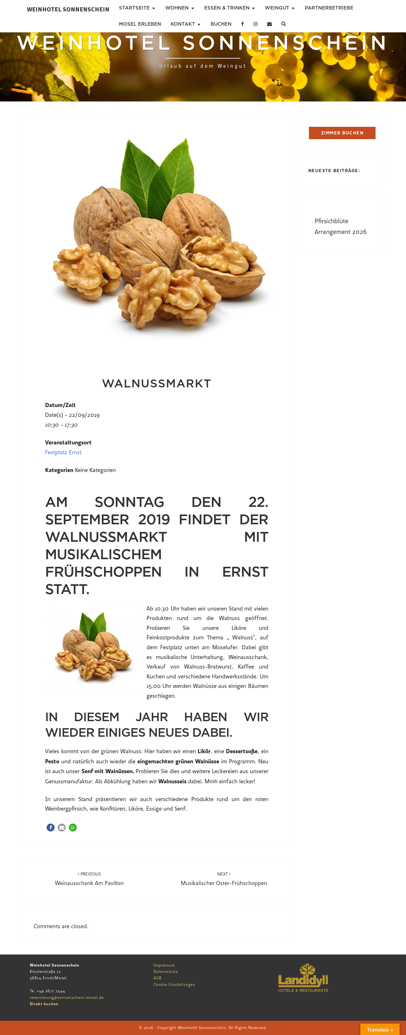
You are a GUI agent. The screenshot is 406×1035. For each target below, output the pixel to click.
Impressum (164, 965)
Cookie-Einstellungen (174, 984)
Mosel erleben (140, 24)
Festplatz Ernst (63, 452)
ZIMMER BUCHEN (342, 133)
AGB (157, 978)
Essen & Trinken (227, 8)
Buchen (221, 24)
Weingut (277, 8)
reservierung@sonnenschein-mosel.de (67, 997)
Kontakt (183, 24)
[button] (51, 827)
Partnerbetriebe (329, 8)
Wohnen (177, 8)
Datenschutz (166, 971)
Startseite (134, 8)
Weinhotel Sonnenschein (68, 9)
